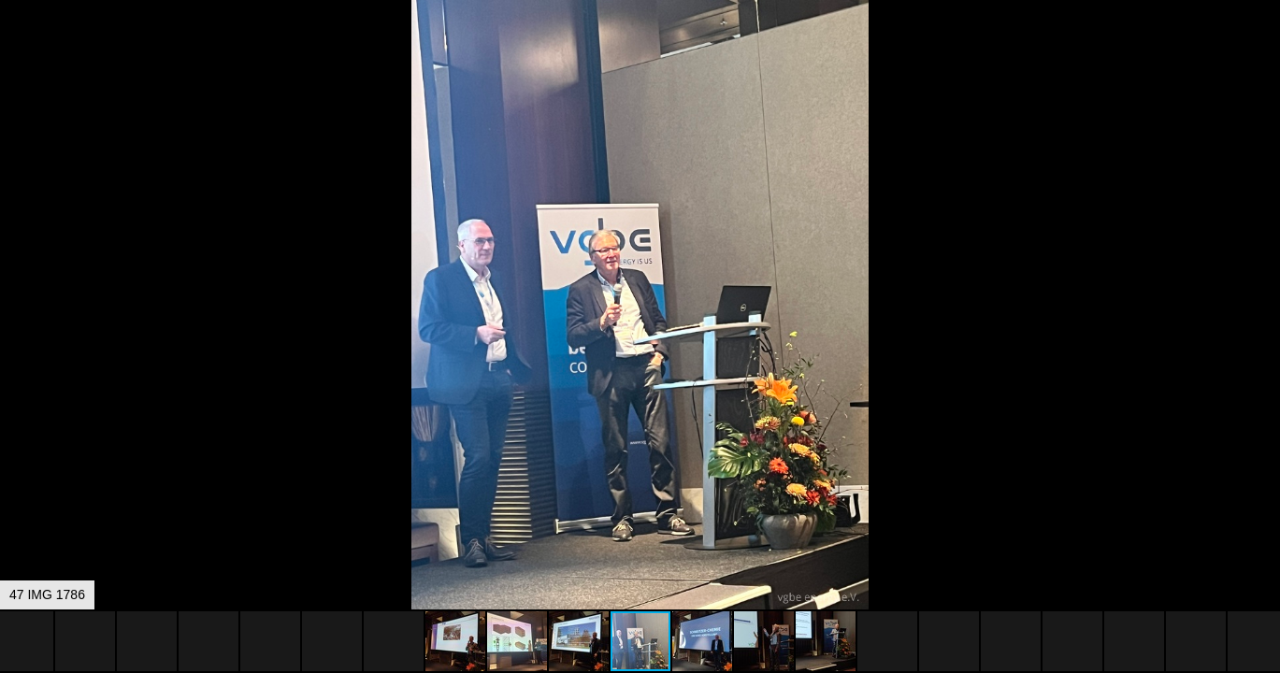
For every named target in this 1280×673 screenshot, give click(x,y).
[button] (1263, 49)
